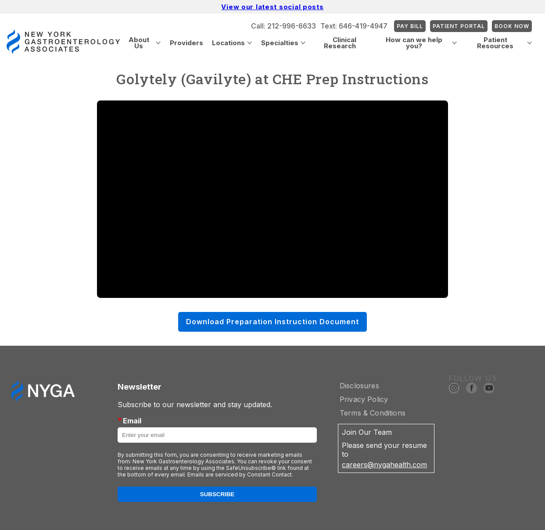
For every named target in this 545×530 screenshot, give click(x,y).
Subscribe (217, 494)
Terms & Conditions (372, 412)
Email (129, 420)
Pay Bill (410, 26)
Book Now (512, 26)
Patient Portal (459, 26)
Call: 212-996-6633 (283, 25)
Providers (186, 43)
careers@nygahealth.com (384, 464)
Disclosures (359, 385)
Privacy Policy (364, 399)
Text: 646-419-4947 (353, 25)
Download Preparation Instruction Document (272, 321)
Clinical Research (340, 43)
